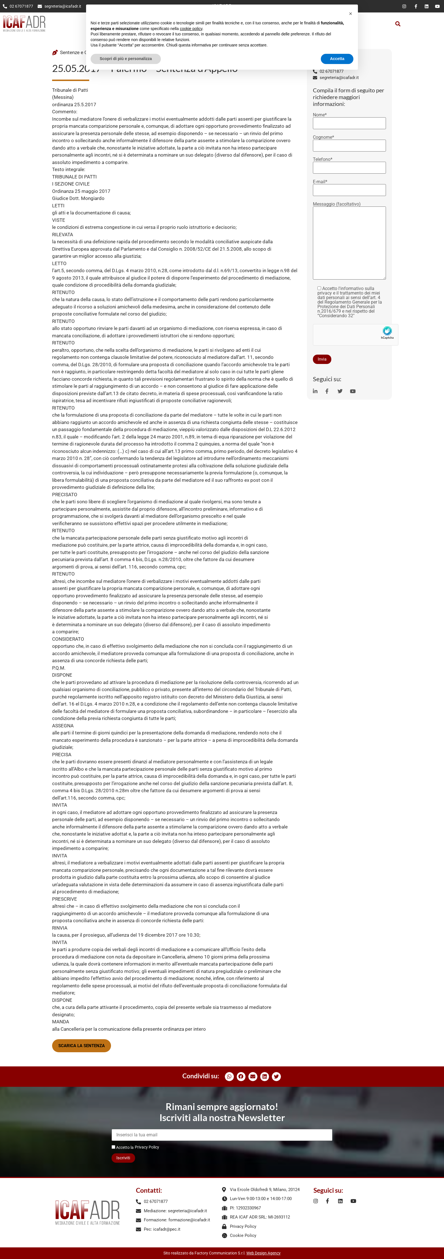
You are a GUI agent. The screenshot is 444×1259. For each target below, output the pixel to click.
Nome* (349, 119)
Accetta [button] (337, 58)
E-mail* (349, 186)
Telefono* (349, 163)
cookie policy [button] (191, 28)
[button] (398, 23)
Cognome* (349, 141)
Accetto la (123, 1147)
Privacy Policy (147, 1147)
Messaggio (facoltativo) (349, 241)
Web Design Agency (263, 1253)
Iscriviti (123, 1157)
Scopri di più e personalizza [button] (126, 58)
